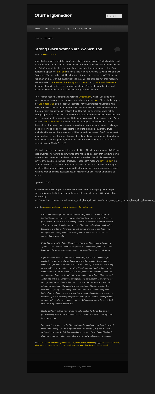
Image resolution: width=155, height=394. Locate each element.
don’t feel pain (106, 161)
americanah (114, 343)
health (71, 343)
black (56, 345)
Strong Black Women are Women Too (68, 49)
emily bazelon (73, 345)
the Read (61, 71)
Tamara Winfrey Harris (105, 82)
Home (37, 29)
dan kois (62, 345)
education (55, 343)
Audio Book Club (46, 103)
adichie (105, 343)
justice (77, 343)
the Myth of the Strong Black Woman (70, 82)
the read (92, 345)
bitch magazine (46, 345)
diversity (46, 343)
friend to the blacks (53, 121)
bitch (37, 345)
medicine (91, 343)
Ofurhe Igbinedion (53, 15)
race (81, 345)
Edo (46, 29)
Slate (96, 100)
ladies (83, 343)
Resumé (56, 29)
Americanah (85, 96)
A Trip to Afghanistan (82, 29)
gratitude (63, 343)
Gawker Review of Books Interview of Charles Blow (68, 207)
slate (86, 345)
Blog (67, 29)
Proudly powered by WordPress (77, 367)
